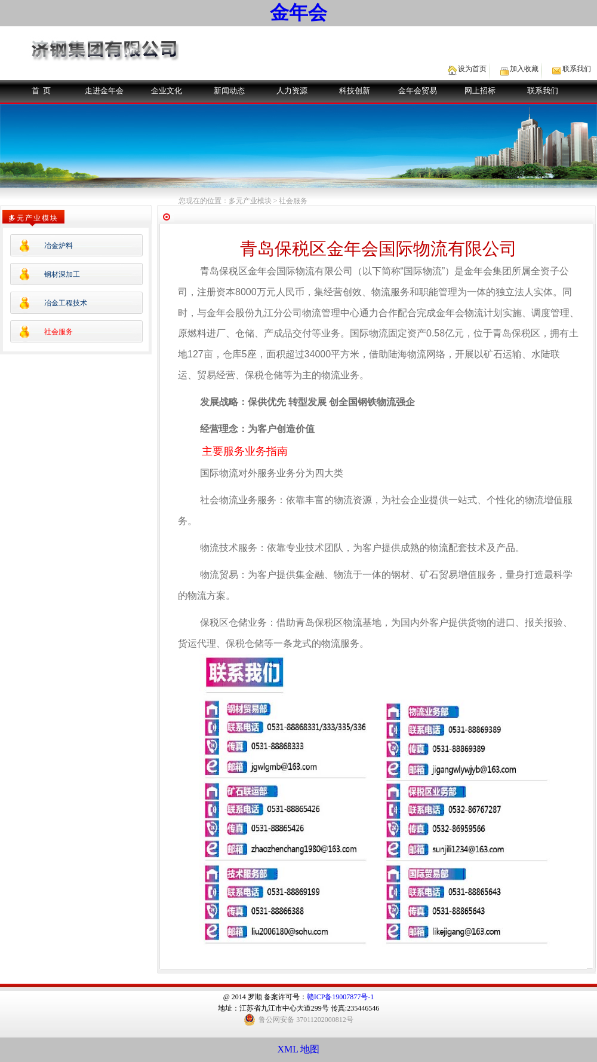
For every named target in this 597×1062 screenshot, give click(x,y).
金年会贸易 (417, 90)
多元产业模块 (250, 201)
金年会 (298, 12)
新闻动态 (229, 90)
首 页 (41, 90)
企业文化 (166, 90)
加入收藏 (524, 69)
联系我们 (576, 69)
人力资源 (291, 90)
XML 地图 (299, 1049)
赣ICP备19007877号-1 (340, 997)
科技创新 (354, 90)
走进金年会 (104, 90)
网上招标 (480, 90)
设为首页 (472, 69)
